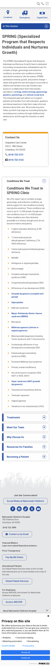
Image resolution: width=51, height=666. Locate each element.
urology (17, 92)
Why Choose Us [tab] (25, 437)
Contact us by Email (17, 534)
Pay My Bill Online (14, 557)
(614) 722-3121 (14, 154)
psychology (17, 95)
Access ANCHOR (14, 602)
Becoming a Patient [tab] (25, 457)
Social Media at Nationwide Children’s (25, 501)
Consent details (8, 646)
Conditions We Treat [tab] (25, 181)
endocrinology (28, 92)
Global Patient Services (17, 581)
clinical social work (35, 95)
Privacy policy (28, 646)
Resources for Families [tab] (25, 447)
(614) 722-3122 (14, 160)
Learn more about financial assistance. (19, 546)
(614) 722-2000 (9, 527)
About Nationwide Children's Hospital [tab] (19, 611)
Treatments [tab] (25, 417)
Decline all (25, 658)
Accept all (25, 652)
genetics (7, 95)
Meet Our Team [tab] (25, 427)
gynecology (41, 92)
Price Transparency (11, 551)
